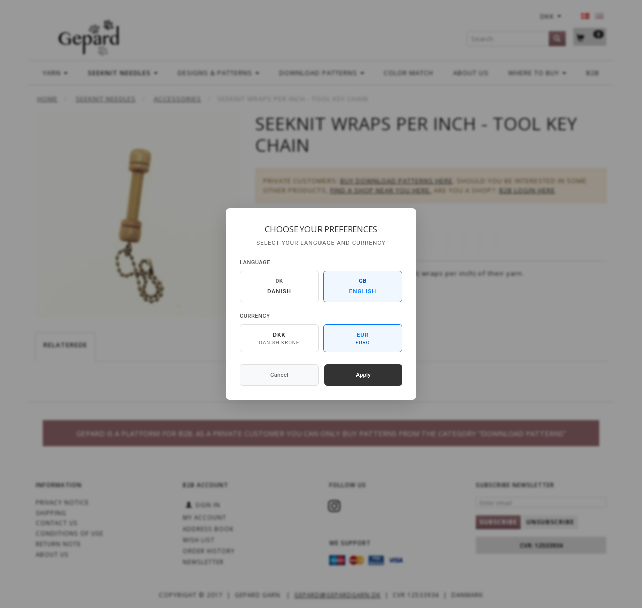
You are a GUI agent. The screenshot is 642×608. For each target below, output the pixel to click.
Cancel (279, 374)
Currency (255, 316)
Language (255, 262)
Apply (363, 374)
